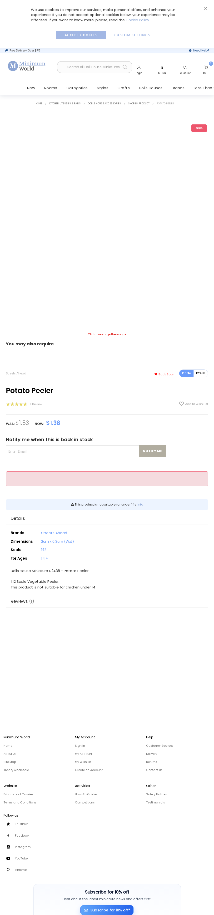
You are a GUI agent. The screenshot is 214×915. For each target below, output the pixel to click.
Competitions (85, 802)
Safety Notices (156, 794)
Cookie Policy (137, 19)
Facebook (22, 835)
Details (18, 518)
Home (38, 104)
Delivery (151, 754)
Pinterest (21, 870)
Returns (151, 762)
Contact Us (154, 770)
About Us (10, 754)
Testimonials (155, 802)
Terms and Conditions (20, 802)
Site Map (10, 762)
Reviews (22, 601)
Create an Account (89, 770)
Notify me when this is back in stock (49, 439)
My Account (83, 754)
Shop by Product (138, 104)
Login (139, 73)
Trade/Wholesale (16, 770)
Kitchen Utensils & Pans (65, 104)
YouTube (21, 858)
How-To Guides (86, 794)
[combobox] (94, 67)
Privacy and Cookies (18, 794)
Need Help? (201, 50)
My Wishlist (83, 762)
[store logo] (27, 66)
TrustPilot (21, 824)
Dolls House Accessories (104, 104)
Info (140, 505)
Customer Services (160, 746)
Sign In (80, 746)
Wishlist (185, 73)
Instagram (23, 847)
